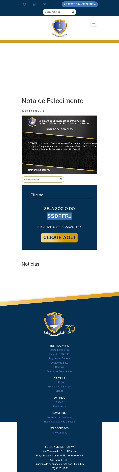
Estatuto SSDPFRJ (59, 354)
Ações (59, 401)
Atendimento (59, 406)
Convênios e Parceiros (59, 417)
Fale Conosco (59, 432)
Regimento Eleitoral (59, 358)
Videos (60, 390)
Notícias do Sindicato (59, 386)
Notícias (59, 382)
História (59, 367)
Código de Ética (59, 362)
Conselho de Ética (59, 349)
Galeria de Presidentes (60, 371)
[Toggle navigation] (93, 24)
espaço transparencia (80, 4)
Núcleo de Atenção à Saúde (59, 421)
